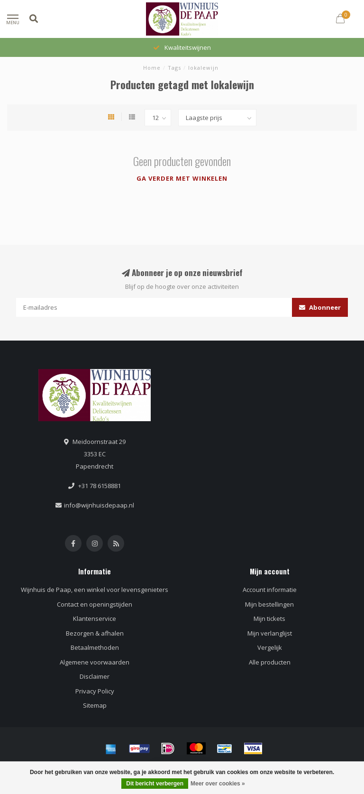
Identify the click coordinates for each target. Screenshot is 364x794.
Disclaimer (94, 676)
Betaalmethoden (95, 647)
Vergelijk (269, 647)
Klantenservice (94, 618)
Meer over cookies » (218, 783)
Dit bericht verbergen (154, 783)
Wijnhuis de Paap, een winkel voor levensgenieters (94, 589)
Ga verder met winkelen (182, 178)
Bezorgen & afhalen (95, 633)
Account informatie (270, 589)
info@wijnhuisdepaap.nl (99, 505)
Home (152, 67)
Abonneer (320, 307)
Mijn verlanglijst (269, 633)
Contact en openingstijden (94, 604)
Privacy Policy (94, 691)
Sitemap (95, 705)
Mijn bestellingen (269, 604)
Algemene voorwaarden (94, 662)
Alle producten (270, 662)
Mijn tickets (269, 618)
